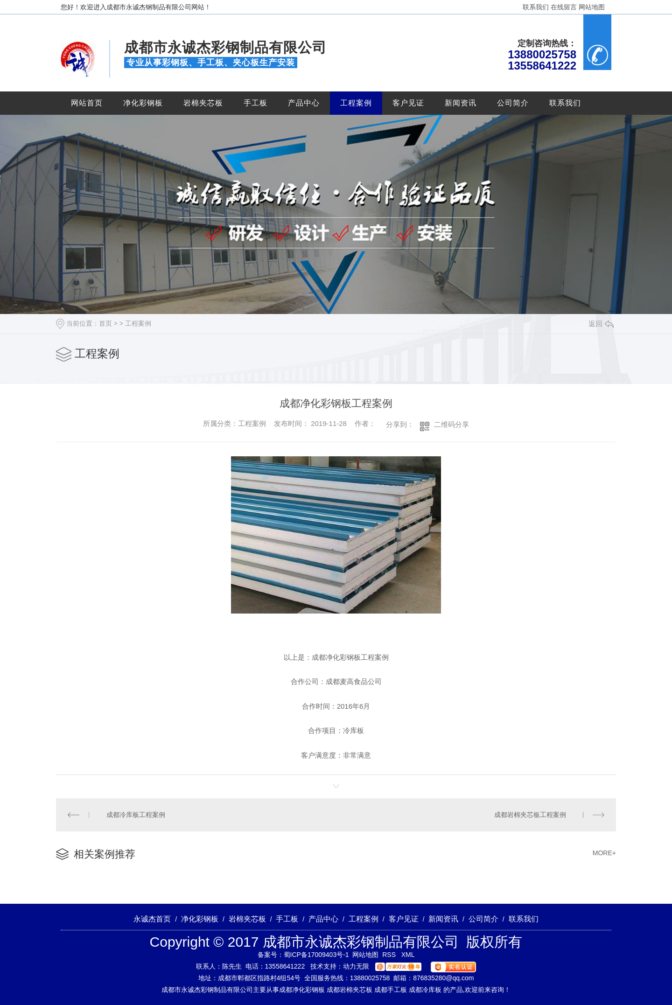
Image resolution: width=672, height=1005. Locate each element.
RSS (390, 954)
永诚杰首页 (152, 919)
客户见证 (408, 103)
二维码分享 (451, 424)
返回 (601, 324)
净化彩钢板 (143, 103)
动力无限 (356, 966)
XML (408, 954)
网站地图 (592, 7)
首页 (105, 323)
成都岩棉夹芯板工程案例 (530, 814)
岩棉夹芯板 (203, 103)
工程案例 (356, 103)
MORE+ (604, 853)
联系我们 (536, 7)
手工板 (255, 103)
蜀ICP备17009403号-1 (316, 954)
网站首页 (87, 103)
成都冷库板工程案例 (135, 814)
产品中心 (304, 103)
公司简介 (513, 103)
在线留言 (564, 7)
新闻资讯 (460, 103)
